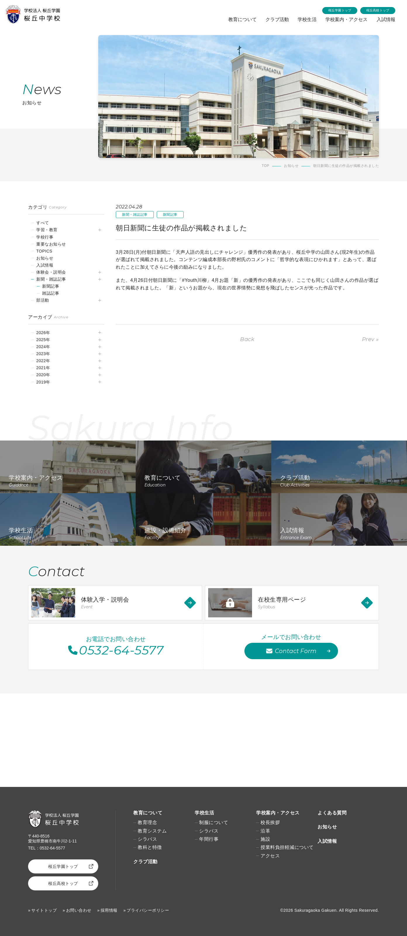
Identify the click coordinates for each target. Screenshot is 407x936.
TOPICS (44, 251)
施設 (265, 839)
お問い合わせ (79, 910)
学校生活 (305, 19)
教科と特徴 (150, 847)
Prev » (370, 339)
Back (247, 339)
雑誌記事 (50, 293)
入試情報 (385, 19)
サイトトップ (44, 910)
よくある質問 (332, 812)
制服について (213, 822)
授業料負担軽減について (287, 847)
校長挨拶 (270, 822)
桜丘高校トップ (378, 10)
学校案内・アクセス (346, 19)
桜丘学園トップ (340, 10)
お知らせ (291, 166)
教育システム (152, 830)
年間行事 (208, 839)
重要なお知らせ (51, 244)
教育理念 (147, 822)
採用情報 (109, 910)
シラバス (147, 839)
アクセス (270, 855)
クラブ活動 (275, 19)
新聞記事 (50, 286)
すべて (42, 222)
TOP (265, 166)
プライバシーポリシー (148, 910)
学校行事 (44, 237)
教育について (239, 19)
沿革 (265, 830)
